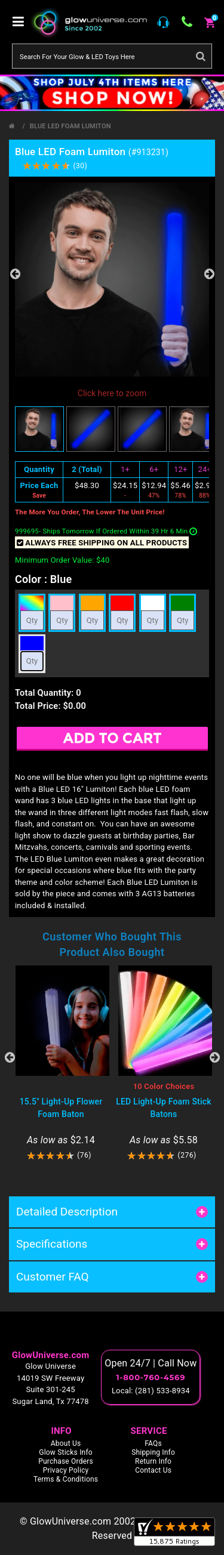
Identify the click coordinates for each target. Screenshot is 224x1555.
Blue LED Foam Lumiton (70, 126)
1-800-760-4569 (150, 1377)
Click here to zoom (112, 393)
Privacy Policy (66, 1470)
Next (209, 274)
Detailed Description (67, 1211)
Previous (15, 274)
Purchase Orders (65, 1461)
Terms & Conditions (65, 1479)
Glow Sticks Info (66, 1452)
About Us (66, 1443)
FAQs (153, 1443)
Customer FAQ (52, 1277)
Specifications (51, 1244)
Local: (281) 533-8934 (151, 1390)
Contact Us (153, 1470)
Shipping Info (153, 1452)
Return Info (153, 1461)
